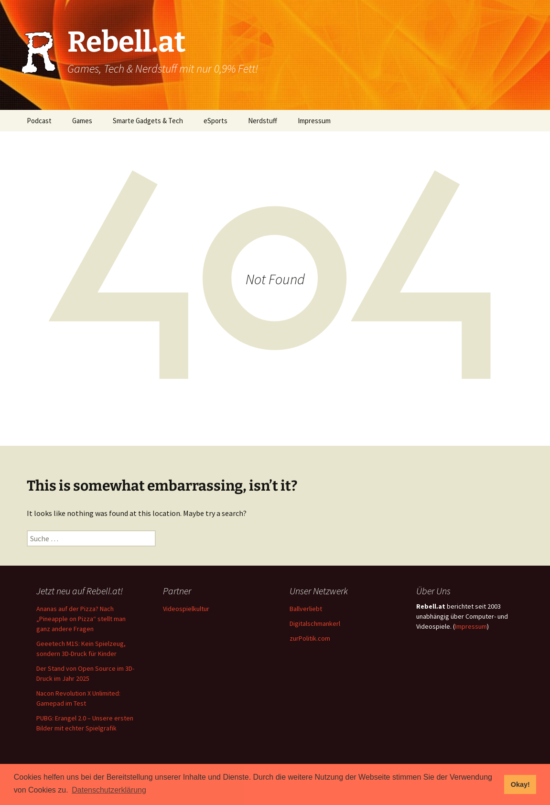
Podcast (39, 120)
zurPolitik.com (310, 638)
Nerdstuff (262, 120)
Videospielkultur (186, 608)
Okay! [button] (520, 784)
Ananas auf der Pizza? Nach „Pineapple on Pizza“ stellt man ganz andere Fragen (81, 618)
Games (82, 120)
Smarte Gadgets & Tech (148, 120)
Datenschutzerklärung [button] (109, 790)
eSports (215, 120)
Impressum (314, 120)
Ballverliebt (306, 608)
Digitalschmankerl (315, 623)
